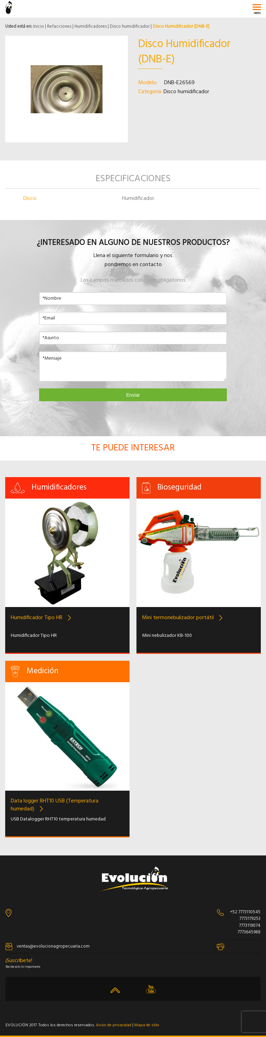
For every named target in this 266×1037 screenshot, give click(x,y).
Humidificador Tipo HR (36, 617)
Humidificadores (90, 26)
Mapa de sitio (146, 1025)
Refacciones (59, 26)
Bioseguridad (179, 487)
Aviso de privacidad (113, 1025)
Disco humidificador (130, 26)
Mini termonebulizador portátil (178, 617)
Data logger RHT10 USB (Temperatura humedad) (54, 805)
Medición (43, 671)
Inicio (38, 26)
